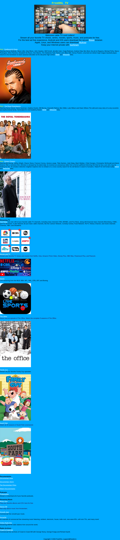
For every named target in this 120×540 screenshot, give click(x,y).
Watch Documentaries (7, 489)
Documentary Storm (7, 482)
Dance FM (3, 507)
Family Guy (4, 370)
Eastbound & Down (11, 49)
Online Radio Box (6, 523)
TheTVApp (3, 222)
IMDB (57, 55)
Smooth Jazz (4, 512)
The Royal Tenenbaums (12, 106)
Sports (2, 279)
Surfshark (74, 45)
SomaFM (3, 517)
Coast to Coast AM (6, 530)
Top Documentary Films (8, 485)
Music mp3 (3, 501)
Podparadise (4, 494)
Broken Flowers (9, 161)
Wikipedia (66, 55)
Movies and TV (5, 254)
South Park (4, 423)
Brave (91, 40)
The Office (3, 316)
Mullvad (82, 42)
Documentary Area (6, 478)
